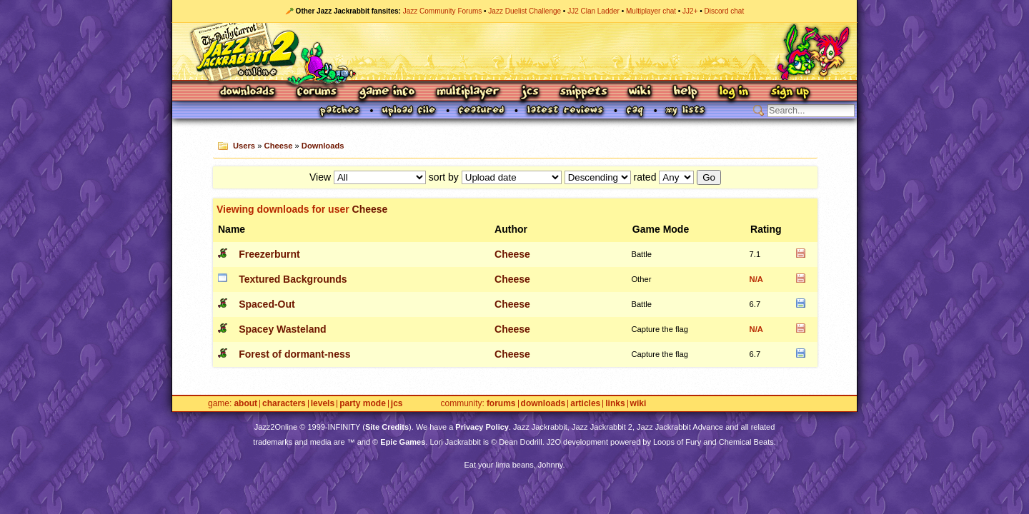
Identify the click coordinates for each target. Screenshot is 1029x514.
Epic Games (402, 442)
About (245, 404)
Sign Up (789, 92)
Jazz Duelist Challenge (524, 11)
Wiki (640, 92)
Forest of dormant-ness (294, 354)
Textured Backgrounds (293, 279)
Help (685, 92)
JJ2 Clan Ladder (593, 11)
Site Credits (387, 427)
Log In (733, 92)
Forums (317, 92)
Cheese (278, 145)
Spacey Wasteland (282, 329)
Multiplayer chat (651, 11)
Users (244, 145)
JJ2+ (689, 11)
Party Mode (362, 404)
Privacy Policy (482, 427)
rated (645, 177)
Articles (585, 404)
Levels (322, 404)
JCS (530, 92)
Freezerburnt (269, 254)
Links (615, 404)
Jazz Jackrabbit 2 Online (514, 51)
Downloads (248, 92)
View (320, 177)
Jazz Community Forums (442, 11)
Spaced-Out (267, 304)
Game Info (386, 92)
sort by (444, 177)
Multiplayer (467, 92)
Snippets (584, 92)
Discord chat (725, 11)
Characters (284, 404)
